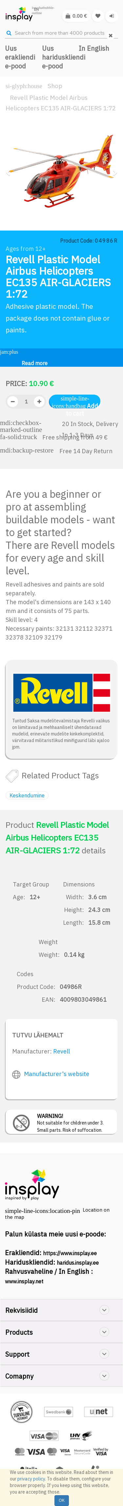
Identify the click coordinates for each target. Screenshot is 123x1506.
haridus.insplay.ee (78, 1262)
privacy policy (31, 1479)
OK (62, 1500)
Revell (61, 1051)
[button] (10, 197)
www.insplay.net (24, 1281)
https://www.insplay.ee (70, 1253)
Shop (55, 86)
